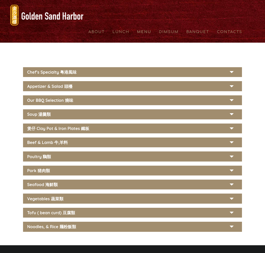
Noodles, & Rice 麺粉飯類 (51, 226)
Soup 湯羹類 (39, 114)
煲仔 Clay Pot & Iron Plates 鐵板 (58, 128)
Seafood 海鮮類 (42, 184)
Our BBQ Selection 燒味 (50, 100)
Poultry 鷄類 (39, 156)
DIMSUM (169, 32)
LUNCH (121, 32)
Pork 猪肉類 (38, 170)
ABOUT (97, 32)
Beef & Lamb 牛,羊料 (47, 142)
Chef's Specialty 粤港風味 (52, 72)
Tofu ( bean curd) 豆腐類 (51, 212)
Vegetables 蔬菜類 (45, 198)
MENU (144, 32)
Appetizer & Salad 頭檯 (49, 86)
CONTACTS (229, 32)
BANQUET (197, 32)
